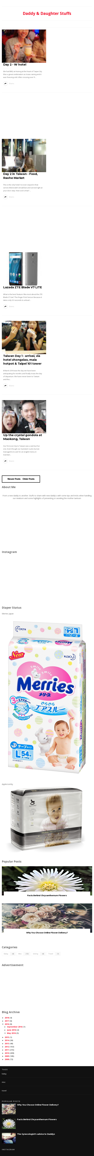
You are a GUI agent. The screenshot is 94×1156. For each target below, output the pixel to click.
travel (50, 954)
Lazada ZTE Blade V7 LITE (22, 287)
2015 (7, 1037)
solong (35, 954)
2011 (7, 1050)
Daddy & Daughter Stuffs (47, 13)
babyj (6, 954)
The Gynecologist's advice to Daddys (36, 1134)
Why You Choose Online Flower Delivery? (47, 932)
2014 (7, 1040)
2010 (7, 1053)
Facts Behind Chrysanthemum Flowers (47, 895)
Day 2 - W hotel (14, 64)
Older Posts (28, 479)
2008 (7, 1059)
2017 (7, 1021)
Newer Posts (14, 479)
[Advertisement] (48, 116)
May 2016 (11, 1033)
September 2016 (14, 1026)
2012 (7, 1046)
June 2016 (11, 1030)
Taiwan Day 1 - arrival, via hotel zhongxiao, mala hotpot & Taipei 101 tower (22, 360)
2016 (7, 1024)
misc (20, 954)
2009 (7, 1056)
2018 (7, 1017)
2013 (7, 1043)
